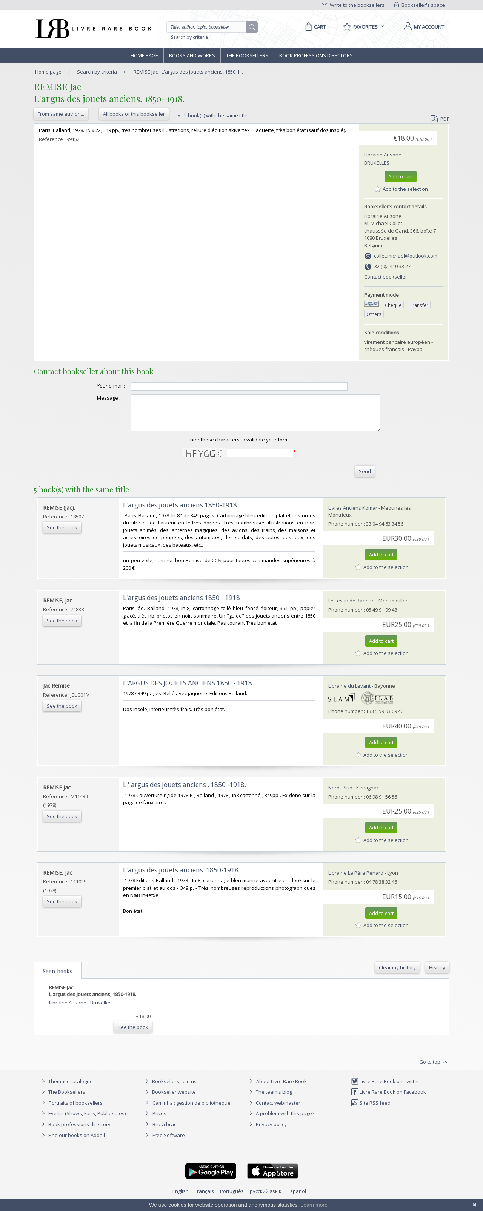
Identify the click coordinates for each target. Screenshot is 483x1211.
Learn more (314, 1205)
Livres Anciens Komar (352, 514)
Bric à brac (164, 1131)
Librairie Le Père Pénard (355, 879)
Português (232, 1197)
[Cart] (314, 26)
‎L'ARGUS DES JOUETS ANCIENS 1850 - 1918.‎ (188, 689)
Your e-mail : (96, 385)
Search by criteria (189, 37)
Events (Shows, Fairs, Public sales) (83, 1120)
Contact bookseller (385, 276)
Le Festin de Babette (351, 607)
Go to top (434, 1069)
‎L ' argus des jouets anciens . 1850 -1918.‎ (184, 791)
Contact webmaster (273, 1109)
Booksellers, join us (170, 1088)
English (180, 1197)
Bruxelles (376, 162)
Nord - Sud (340, 794)
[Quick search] (209, 27)
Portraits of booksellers (76, 1109)
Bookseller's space (419, 5)
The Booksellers (247, 55)
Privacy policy (267, 1131)
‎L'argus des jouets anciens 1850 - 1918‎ (181, 604)
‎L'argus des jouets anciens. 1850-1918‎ (180, 876)
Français (204, 1197)
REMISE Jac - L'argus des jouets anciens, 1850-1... (188, 71)
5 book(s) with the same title (211, 115)
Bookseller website (169, 1098)
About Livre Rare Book (281, 1088)
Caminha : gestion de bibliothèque (191, 1109)
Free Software (168, 1142)
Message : (93, 397)
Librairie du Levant (349, 692)
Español (297, 1197)
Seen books (57, 978)
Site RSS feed (371, 1109)
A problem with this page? (280, 1120)
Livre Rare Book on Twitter (385, 1088)
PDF (440, 118)
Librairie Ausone (382, 154)
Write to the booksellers (353, 5)
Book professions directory (315, 55)
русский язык (265, 1197)
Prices (159, 1120)
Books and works (192, 55)
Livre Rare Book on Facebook (388, 1098)
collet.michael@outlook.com (405, 255)
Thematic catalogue (66, 1088)
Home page (144, 55)
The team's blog (269, 1098)
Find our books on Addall (72, 1142)
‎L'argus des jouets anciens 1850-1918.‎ (180, 511)
